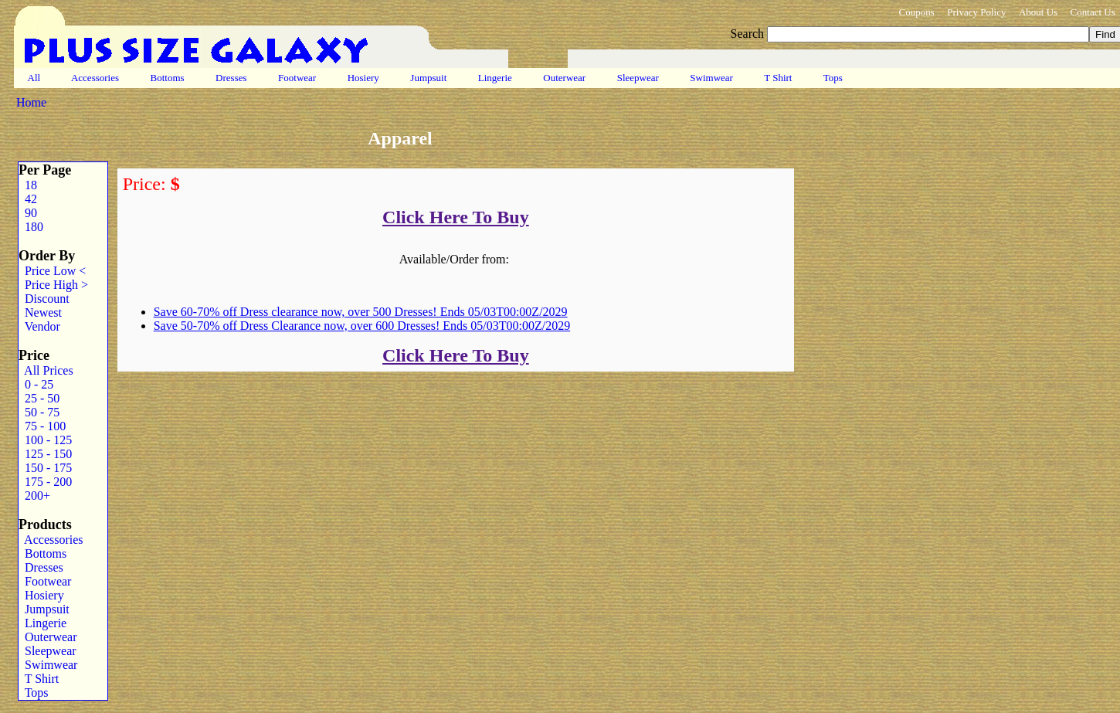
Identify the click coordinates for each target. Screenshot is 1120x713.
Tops (833, 77)
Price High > (53, 284)
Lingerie (495, 77)
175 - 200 (45, 481)
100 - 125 (45, 439)
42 (28, 198)
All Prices (46, 370)
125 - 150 (45, 453)
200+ (34, 495)
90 (28, 212)
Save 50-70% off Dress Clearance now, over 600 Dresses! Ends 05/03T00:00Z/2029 (362, 325)
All (33, 77)
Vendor (39, 326)
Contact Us (1093, 12)
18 (28, 185)
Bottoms (167, 77)
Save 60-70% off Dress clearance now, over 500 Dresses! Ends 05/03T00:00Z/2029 (361, 311)
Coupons (916, 12)
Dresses (231, 77)
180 (31, 226)
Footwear (297, 77)
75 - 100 (42, 426)
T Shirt (778, 77)
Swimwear (711, 77)
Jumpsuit (428, 77)
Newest (40, 312)
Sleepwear (637, 77)
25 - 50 (39, 398)
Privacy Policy (976, 12)
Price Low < (52, 270)
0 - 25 (36, 384)
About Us (1038, 12)
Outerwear (564, 77)
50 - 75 (39, 412)
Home (31, 102)
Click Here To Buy (455, 217)
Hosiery (363, 77)
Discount (44, 298)
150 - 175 (45, 467)
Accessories (95, 77)
